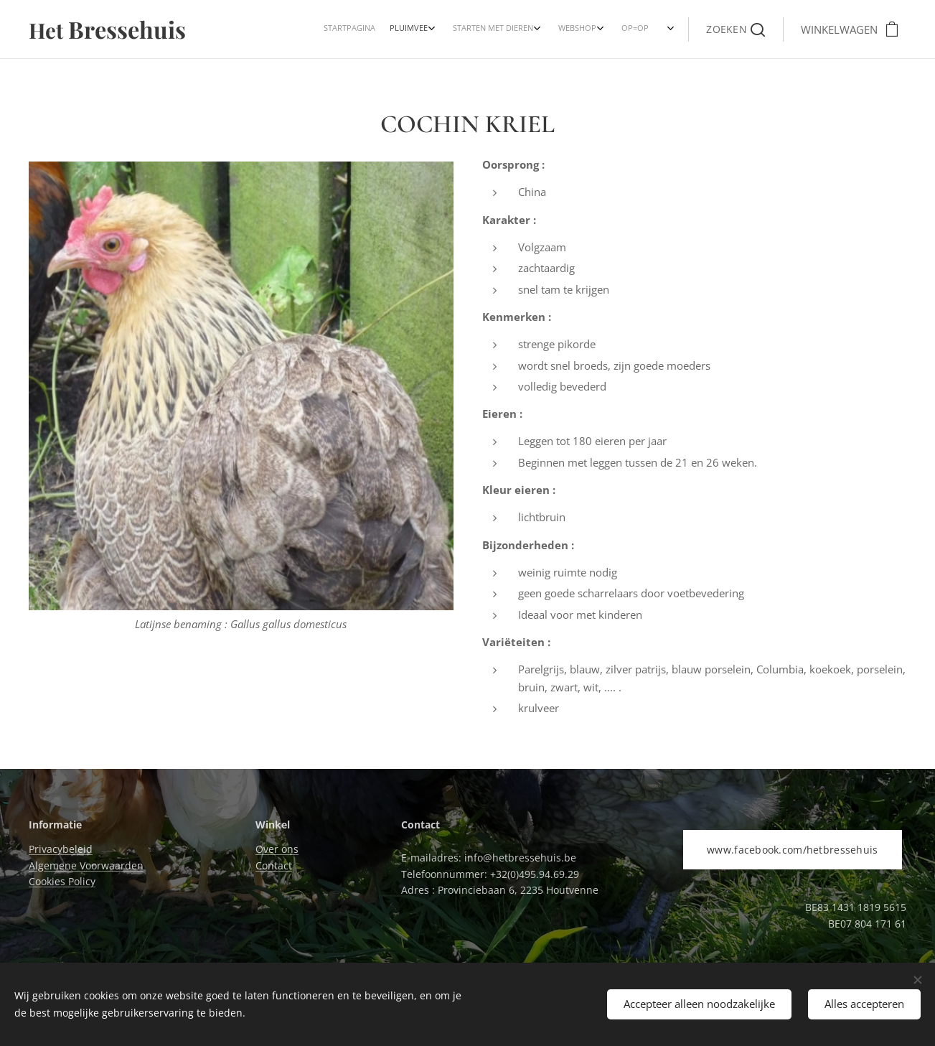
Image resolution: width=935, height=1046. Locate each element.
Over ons (277, 849)
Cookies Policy (62, 881)
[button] (735, 29)
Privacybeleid (61, 849)
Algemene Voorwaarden (86, 865)
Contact (273, 865)
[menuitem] (571, 29)
